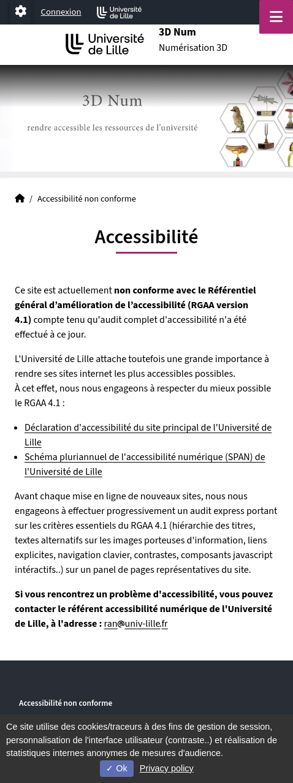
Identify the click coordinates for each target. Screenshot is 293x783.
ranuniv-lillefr (136, 623)
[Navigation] (276, 17)
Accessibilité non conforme (65, 703)
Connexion (61, 12)
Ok (116, 768)
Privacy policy (167, 768)
